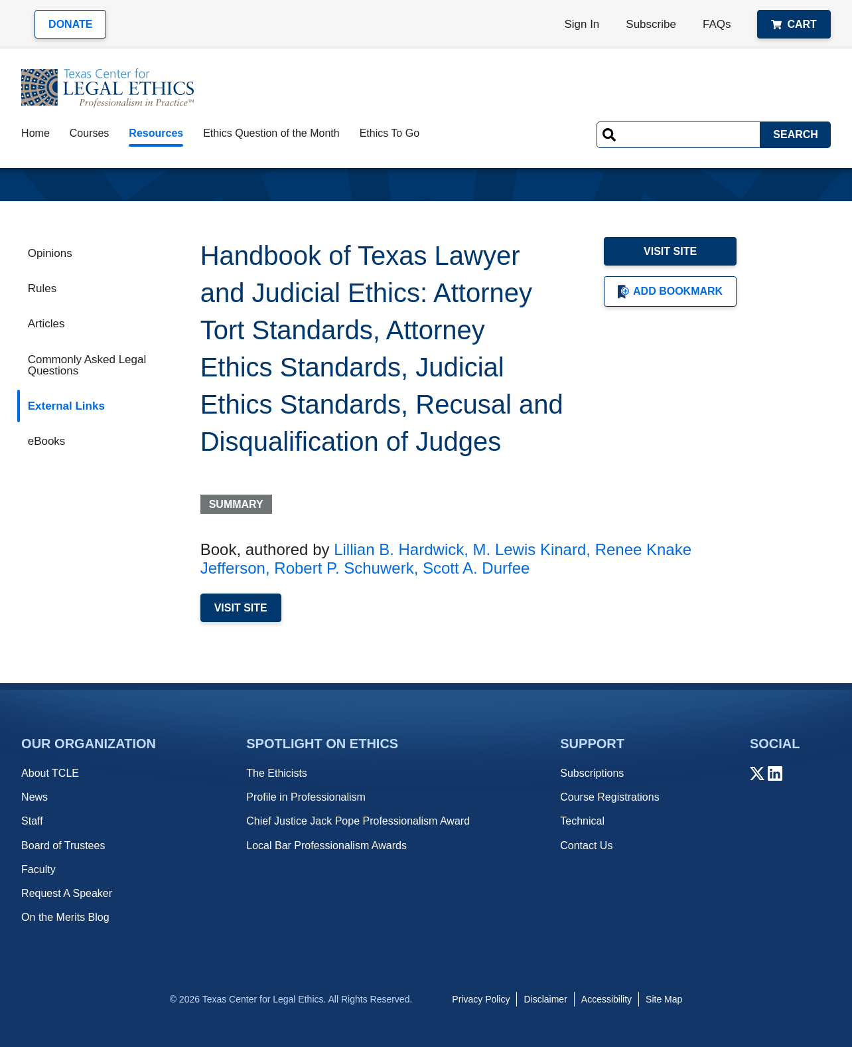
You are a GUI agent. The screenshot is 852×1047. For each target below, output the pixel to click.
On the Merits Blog (65, 917)
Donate (70, 24)
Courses (89, 133)
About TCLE (50, 773)
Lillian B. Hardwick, (401, 549)
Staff (32, 821)
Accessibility (606, 999)
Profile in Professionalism (306, 797)
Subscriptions (592, 773)
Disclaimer (545, 999)
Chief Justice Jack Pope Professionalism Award (358, 821)
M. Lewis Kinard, (532, 549)
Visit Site (670, 251)
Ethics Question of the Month (271, 133)
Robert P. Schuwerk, (346, 568)
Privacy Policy (481, 999)
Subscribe (651, 24)
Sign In (581, 24)
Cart (793, 24)
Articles (46, 323)
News (34, 797)
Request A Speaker (66, 893)
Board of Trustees (63, 845)
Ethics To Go (389, 133)
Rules (42, 288)
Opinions (50, 253)
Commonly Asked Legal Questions (87, 365)
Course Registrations (609, 797)
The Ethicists (276, 773)
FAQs (717, 24)
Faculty (38, 869)
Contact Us (586, 845)
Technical (582, 821)
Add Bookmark (670, 292)
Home (35, 133)
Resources (156, 133)
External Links (66, 406)
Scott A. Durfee (476, 568)
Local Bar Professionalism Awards (326, 845)
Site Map (664, 999)
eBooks (47, 441)
